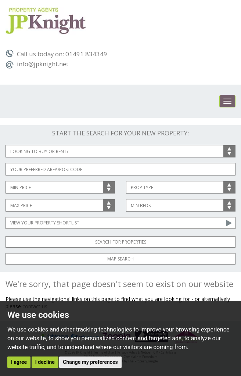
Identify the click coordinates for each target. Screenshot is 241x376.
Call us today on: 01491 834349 (56, 54)
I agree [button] (19, 362)
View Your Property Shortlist (44, 223)
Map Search (120, 259)
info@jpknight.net (37, 64)
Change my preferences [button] (90, 362)
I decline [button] (45, 362)
